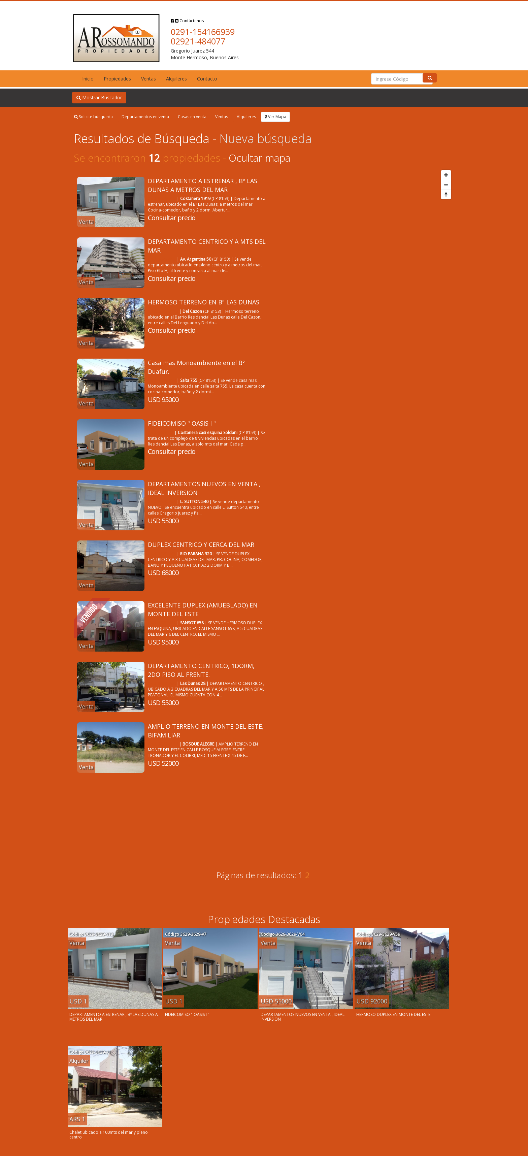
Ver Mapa (275, 117)
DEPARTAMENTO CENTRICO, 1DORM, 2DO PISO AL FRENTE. (201, 670)
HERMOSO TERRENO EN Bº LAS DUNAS (203, 302)
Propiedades (117, 78)
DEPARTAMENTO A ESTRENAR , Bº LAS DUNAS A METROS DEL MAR (202, 185)
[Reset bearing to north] (446, 194)
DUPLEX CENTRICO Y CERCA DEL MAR (201, 544)
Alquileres (176, 78)
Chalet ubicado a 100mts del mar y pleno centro (108, 1134)
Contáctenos (189, 20)
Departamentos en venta (145, 117)
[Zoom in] (446, 175)
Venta (86, 221)
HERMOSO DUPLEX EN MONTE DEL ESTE (393, 1014)
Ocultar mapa (259, 158)
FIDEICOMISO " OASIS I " (182, 423)
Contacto (207, 78)
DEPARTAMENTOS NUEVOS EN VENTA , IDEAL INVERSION (302, 1017)
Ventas (148, 78)
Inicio (88, 78)
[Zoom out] (446, 185)
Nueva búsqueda (265, 138)
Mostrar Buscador (99, 97)
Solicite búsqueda (93, 117)
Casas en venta (192, 117)
